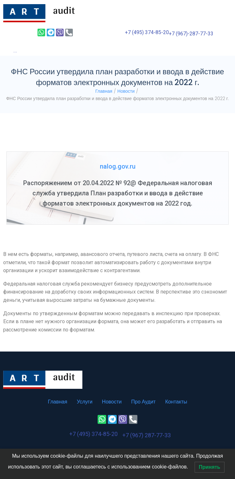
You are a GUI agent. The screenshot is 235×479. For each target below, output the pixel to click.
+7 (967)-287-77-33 (191, 34)
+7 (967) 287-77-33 (146, 435)
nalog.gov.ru (117, 166)
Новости (126, 91)
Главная (103, 91)
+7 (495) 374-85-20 (147, 32)
